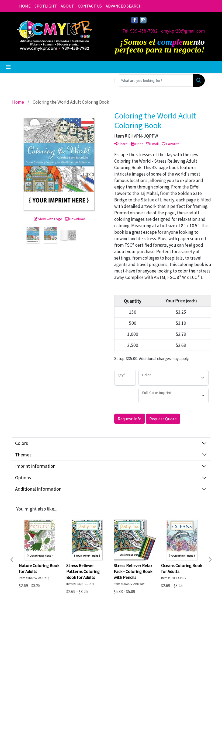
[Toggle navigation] (8, 67)
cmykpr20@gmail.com (183, 31)
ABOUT (67, 6)
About (23, 667)
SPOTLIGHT (45, 6)
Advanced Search (59, 662)
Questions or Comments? (41, 686)
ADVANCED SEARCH (124, 6)
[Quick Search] (153, 80)
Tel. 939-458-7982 (140, 31)
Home (23, 659)
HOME (25, 6)
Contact (25, 674)
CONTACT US (90, 6)
